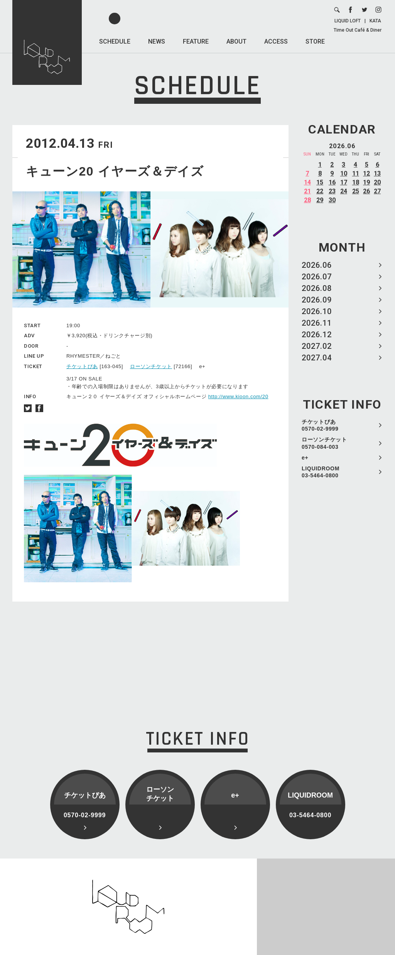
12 (366, 173)
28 (307, 200)
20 (377, 182)
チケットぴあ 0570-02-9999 (320, 425)
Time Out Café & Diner (357, 30)
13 (377, 173)
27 (377, 191)
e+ (305, 458)
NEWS (156, 41)
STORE (315, 41)
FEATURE (196, 41)
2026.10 (317, 311)
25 (355, 191)
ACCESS (276, 41)
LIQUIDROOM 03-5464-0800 (320, 471)
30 (332, 200)
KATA (375, 21)
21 (307, 191)
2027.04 (317, 358)
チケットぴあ (82, 366)
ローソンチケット (151, 366)
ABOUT (236, 41)
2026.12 (317, 334)
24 (343, 191)
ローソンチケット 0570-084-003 (324, 443)
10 (343, 173)
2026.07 (317, 277)
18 (355, 182)
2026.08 (317, 288)
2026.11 (317, 323)
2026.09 (317, 300)
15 (319, 182)
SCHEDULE (114, 41)
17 (343, 182)
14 (307, 182)
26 (366, 191)
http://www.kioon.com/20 (238, 396)
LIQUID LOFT (347, 21)
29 (319, 200)
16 (332, 182)
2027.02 (317, 346)
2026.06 (317, 265)
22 (319, 191)
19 (366, 182)
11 (355, 173)
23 (332, 191)
